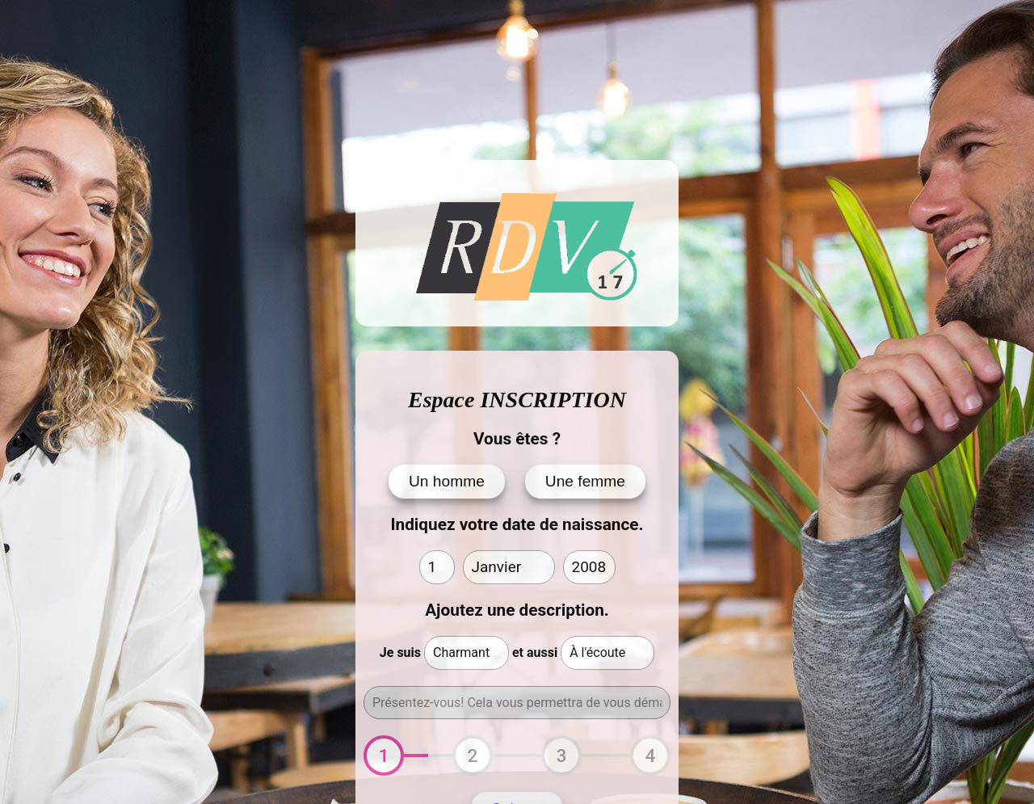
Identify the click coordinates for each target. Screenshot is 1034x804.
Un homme (447, 481)
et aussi (534, 652)
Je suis (400, 652)
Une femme (585, 481)
